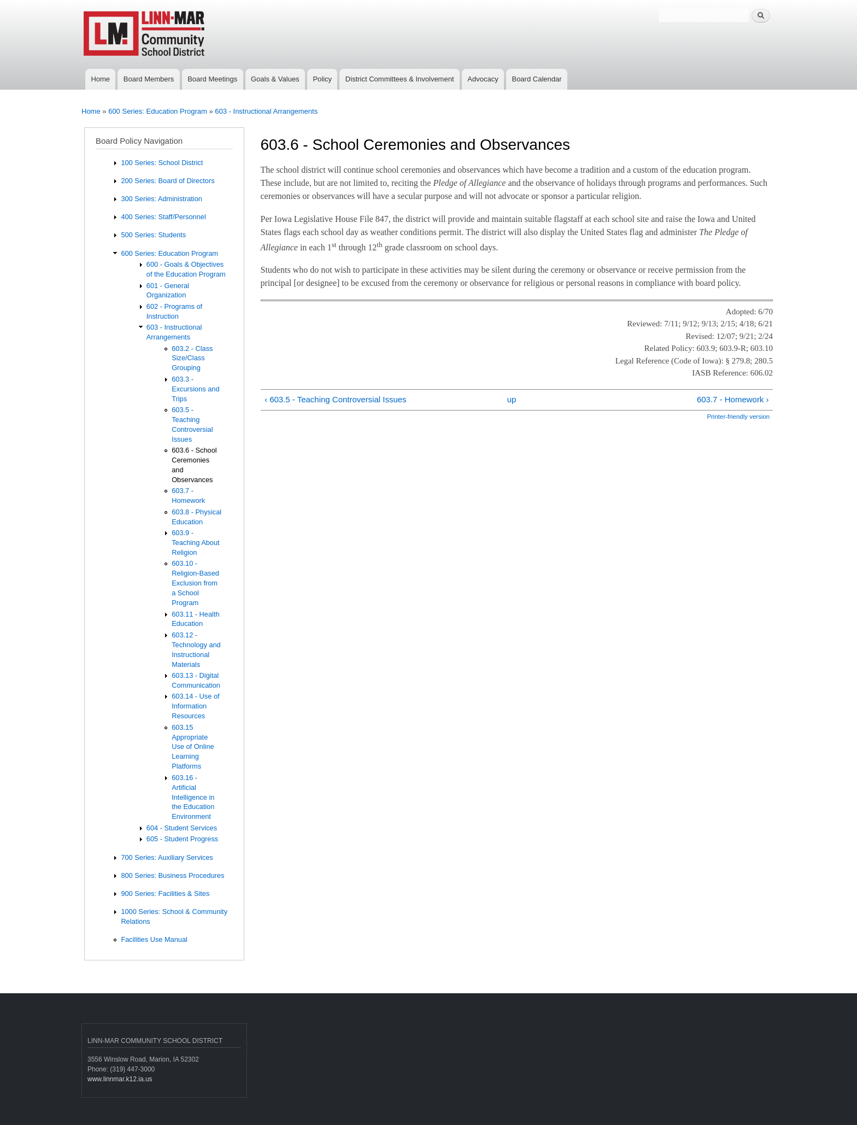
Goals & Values (275, 79)
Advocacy (482, 79)
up (511, 399)
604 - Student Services (181, 828)
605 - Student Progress (182, 839)
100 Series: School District (162, 163)
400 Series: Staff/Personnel (163, 217)
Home (100, 79)
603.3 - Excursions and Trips (195, 389)
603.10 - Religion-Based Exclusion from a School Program (195, 583)
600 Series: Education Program (157, 111)
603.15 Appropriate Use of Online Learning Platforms (193, 747)
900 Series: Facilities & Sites (165, 893)
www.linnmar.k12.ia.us (119, 1079)
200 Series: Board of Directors (167, 181)
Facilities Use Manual (154, 939)
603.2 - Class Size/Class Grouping (192, 358)
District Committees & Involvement (399, 79)
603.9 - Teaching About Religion (195, 542)
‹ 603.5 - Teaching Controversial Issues (336, 399)
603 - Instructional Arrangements (266, 111)
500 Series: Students (153, 235)
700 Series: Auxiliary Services (167, 857)
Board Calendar (536, 79)
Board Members (149, 79)
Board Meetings (212, 79)
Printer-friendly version (738, 416)
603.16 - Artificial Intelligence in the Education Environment (193, 797)
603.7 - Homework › (733, 399)
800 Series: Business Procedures (172, 875)
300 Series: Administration (161, 199)
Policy (322, 79)
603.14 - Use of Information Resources (195, 706)
